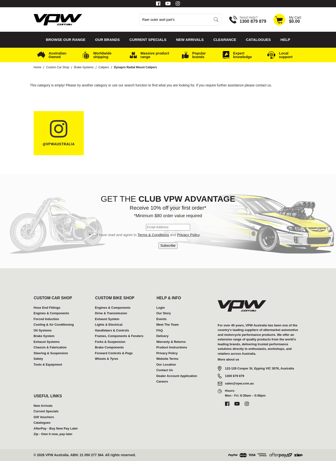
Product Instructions (171, 347)
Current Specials (147, 40)
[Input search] (175, 19)
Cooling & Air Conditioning (54, 324)
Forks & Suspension (110, 342)
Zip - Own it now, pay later (53, 434)
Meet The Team (167, 324)
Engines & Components (51, 313)
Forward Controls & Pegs (114, 353)
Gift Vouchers (44, 417)
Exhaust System (107, 319)
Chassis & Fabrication (50, 347)
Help (285, 40)
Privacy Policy (188, 235)
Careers (162, 381)
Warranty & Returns (171, 342)
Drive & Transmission (111, 313)
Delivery (162, 336)
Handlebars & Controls (112, 330)
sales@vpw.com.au (239, 383)
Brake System (44, 336)
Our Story (163, 313)
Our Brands (107, 40)
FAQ (159, 330)
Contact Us (164, 370)
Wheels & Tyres (106, 359)
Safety (38, 359)
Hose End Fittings (47, 307)
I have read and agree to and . (148, 235)
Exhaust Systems (47, 342)
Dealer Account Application (176, 376)
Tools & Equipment (48, 364)
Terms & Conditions (153, 235)
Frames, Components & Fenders (119, 336)
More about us (228, 359)
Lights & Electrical (108, 324)
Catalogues (258, 40)
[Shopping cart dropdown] (287, 19)
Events (161, 319)
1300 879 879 (234, 376)
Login (160, 307)
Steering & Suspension (51, 353)
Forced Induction (46, 319)
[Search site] (216, 19)
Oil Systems (43, 330)
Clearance (224, 40)
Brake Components (109, 347)
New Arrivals (190, 40)
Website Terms (167, 359)
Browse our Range (65, 40)
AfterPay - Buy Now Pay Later (56, 428)
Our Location (166, 364)
